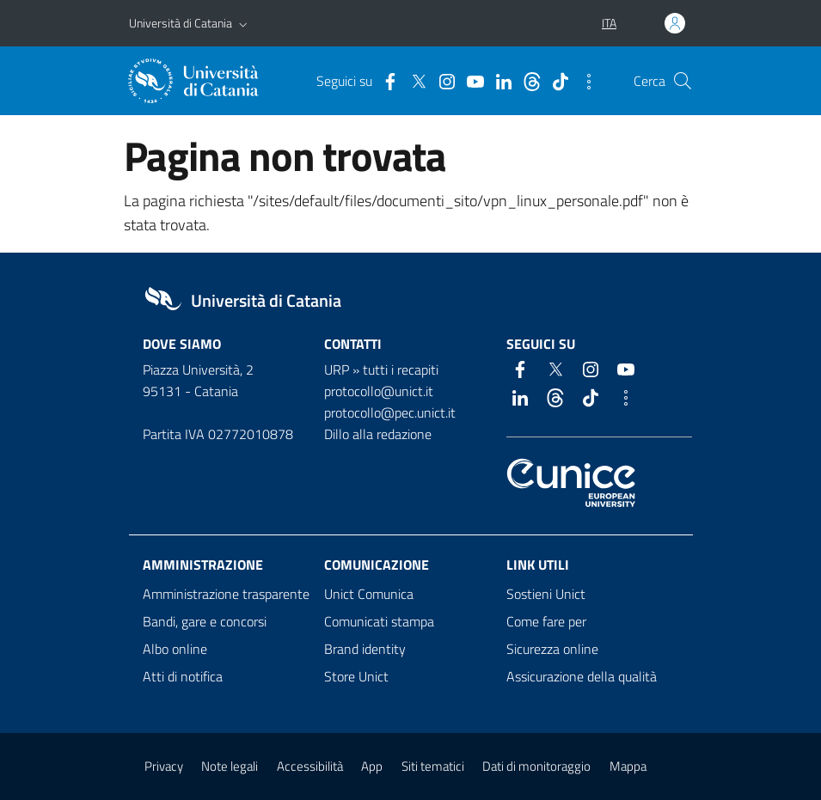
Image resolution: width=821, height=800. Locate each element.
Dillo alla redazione (378, 434)
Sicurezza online (552, 648)
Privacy (163, 766)
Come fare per (546, 621)
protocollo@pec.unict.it (390, 412)
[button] (243, 23)
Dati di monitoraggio (536, 766)
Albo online (175, 648)
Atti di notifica (183, 676)
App (372, 766)
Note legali (229, 766)
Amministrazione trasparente (226, 593)
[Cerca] (682, 80)
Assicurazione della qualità (581, 676)
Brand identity (365, 648)
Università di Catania (180, 23)
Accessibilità (310, 766)
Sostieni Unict (545, 593)
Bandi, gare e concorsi (205, 621)
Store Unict (356, 676)
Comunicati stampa (379, 621)
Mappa (628, 766)
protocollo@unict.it (378, 391)
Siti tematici (432, 766)
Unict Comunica (369, 593)
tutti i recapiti (400, 369)
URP (336, 369)
